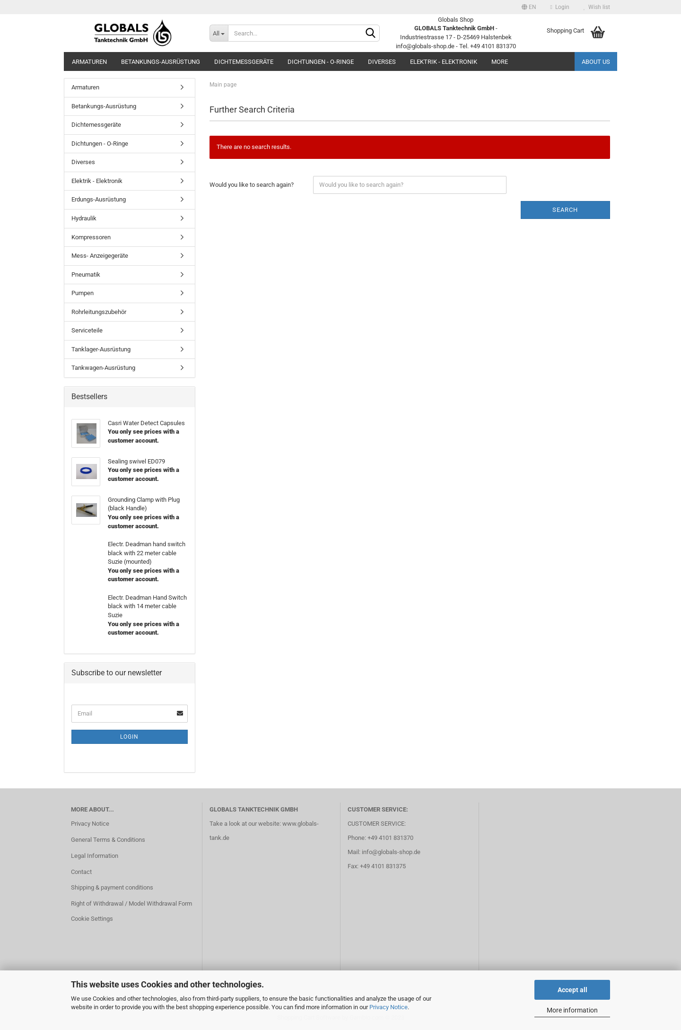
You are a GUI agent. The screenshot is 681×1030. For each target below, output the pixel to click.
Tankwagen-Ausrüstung (103, 367)
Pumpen (82, 293)
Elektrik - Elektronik (443, 61)
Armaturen (89, 61)
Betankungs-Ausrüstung (160, 61)
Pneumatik (85, 274)
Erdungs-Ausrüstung (98, 199)
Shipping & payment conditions (112, 887)
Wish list (597, 7)
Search (565, 209)
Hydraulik (83, 218)
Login (559, 7)
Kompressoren (91, 237)
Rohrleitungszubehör (98, 311)
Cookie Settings (92, 918)
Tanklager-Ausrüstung (101, 349)
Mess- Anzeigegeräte (99, 255)
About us (596, 61)
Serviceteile (87, 330)
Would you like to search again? (252, 184)
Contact (81, 871)
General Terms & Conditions (108, 839)
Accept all (572, 990)
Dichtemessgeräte (243, 61)
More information (572, 1010)
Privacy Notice (388, 1007)
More (499, 61)
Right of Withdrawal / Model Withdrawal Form (131, 903)
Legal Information (94, 855)
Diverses (382, 61)
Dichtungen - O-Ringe (321, 61)
